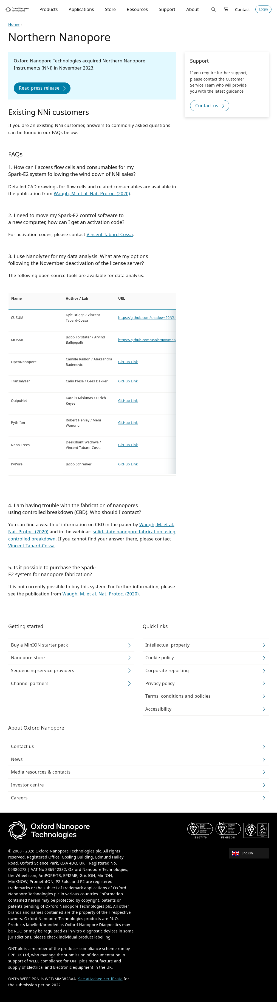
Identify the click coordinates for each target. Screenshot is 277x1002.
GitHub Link (128, 362)
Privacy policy (160, 683)
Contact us (206, 106)
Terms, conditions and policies (178, 696)
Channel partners (30, 683)
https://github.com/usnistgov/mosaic (149, 339)
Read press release (39, 88)
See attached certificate (100, 978)
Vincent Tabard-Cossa (110, 234)
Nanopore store (28, 658)
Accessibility (158, 709)
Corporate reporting (167, 670)
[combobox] (251, 853)
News (17, 759)
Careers (19, 798)
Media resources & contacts (40, 772)
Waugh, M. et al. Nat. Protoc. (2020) (92, 194)
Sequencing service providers (42, 670)
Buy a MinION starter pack (39, 645)
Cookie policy (159, 658)
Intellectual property (167, 645)
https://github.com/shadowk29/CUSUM (150, 317)
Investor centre (27, 785)
